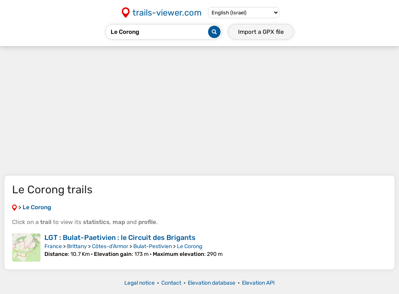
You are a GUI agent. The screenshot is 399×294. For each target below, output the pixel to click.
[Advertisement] (199, 110)
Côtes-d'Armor (110, 246)
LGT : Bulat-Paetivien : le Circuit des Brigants (120, 237)
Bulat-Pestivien (152, 246)
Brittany (77, 246)
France (53, 246)
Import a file (261, 31)
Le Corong (189, 246)
